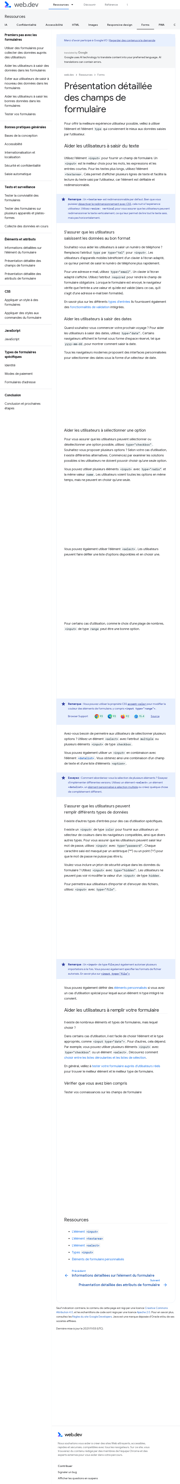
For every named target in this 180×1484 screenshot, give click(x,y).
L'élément (85, 1232)
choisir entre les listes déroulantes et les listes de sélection (105, 1058)
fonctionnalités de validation (90, 307)
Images (93, 24)
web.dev (69, 74)
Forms (101, 74)
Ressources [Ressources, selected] (61, 4)
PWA (161, 24)
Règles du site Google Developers (92, 1316)
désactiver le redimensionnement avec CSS (104, 204)
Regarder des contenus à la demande (132, 40)
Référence (111, 4)
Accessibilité (54, 24)
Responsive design (119, 24)
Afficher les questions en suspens (78, 1478)
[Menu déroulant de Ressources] (74, 4)
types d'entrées (119, 302)
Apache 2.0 (143, 1312)
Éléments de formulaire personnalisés (98, 1259)
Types (83, 1252)
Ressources (15, 16)
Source (155, 716)
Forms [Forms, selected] (145, 24)
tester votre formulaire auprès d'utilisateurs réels (126, 1066)
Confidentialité (26, 24)
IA (6, 24)
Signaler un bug (67, 1472)
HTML (75, 24)
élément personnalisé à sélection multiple (113, 787)
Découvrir (90, 4)
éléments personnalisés (130, 988)
